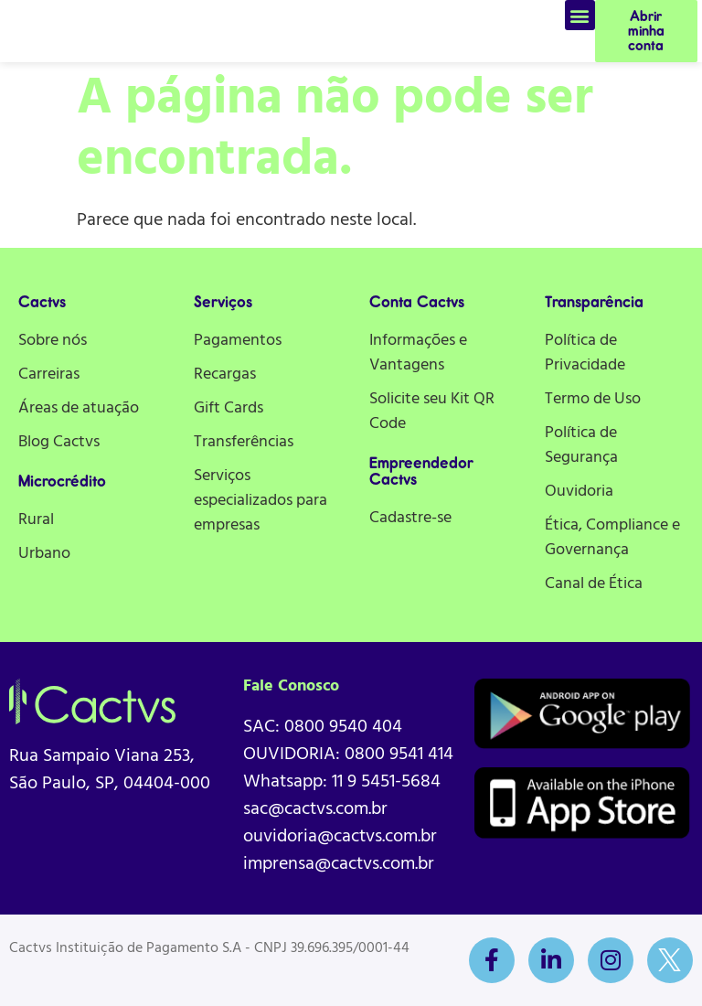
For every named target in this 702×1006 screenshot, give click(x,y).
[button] (580, 15)
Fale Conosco (291, 686)
